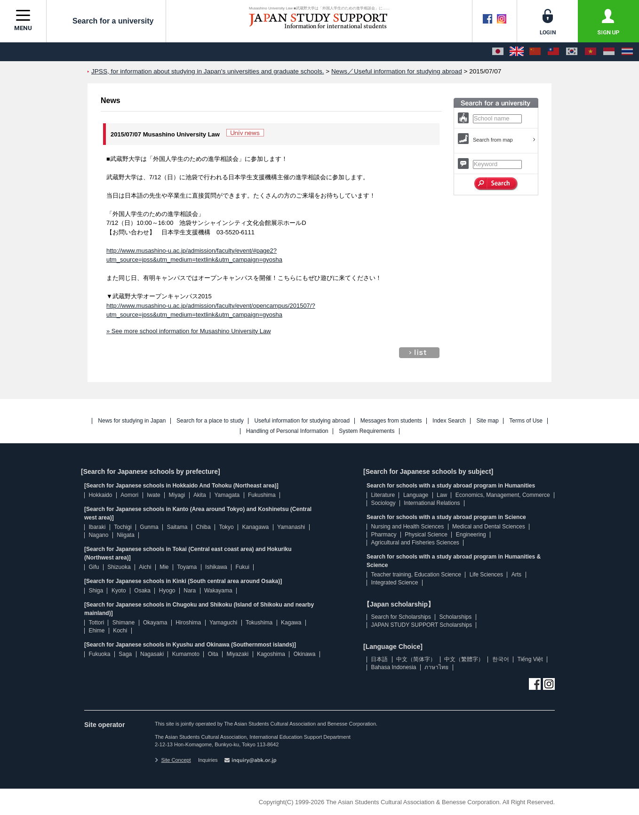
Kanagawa (255, 527)
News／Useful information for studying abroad (396, 71)
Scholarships (455, 617)
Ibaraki (96, 527)
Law (442, 495)
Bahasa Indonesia (393, 667)
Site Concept (173, 760)
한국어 (500, 659)
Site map (487, 421)
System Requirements (366, 431)
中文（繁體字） (464, 659)
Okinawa (305, 654)
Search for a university (106, 21)
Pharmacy (383, 534)
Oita (213, 654)
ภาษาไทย (436, 667)
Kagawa (291, 622)
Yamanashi (291, 527)
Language (415, 495)
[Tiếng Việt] (590, 52)
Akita (199, 495)
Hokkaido (100, 495)
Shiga (95, 590)
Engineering (471, 534)
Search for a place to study (210, 421)
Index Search (449, 421)
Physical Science (426, 534)
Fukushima (262, 495)
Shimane (123, 622)
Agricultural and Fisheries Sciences (415, 542)
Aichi (145, 567)
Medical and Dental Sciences (488, 526)
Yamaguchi (223, 622)
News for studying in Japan (132, 421)
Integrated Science (394, 582)
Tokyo (226, 527)
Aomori (129, 495)
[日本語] (498, 52)
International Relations (432, 503)
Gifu (93, 567)
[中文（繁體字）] (553, 52)
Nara (190, 590)
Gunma (149, 527)
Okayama (155, 622)
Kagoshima (271, 654)
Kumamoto (186, 654)
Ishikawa (216, 567)
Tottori (96, 622)
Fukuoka (99, 654)
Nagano (98, 535)
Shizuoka (118, 567)
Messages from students (391, 421)
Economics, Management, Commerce (502, 495)
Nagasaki (152, 654)
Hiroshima (188, 622)
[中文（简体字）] (535, 52)
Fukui (242, 567)
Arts (516, 574)
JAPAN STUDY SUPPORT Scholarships (421, 625)
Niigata (125, 535)
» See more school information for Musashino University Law (188, 331)
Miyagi (176, 495)
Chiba (203, 527)
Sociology (383, 503)
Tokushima (259, 622)
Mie (164, 567)
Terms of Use (526, 421)
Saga (125, 654)
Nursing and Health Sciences (407, 526)
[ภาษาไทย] (627, 52)
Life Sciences (486, 574)
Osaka (142, 590)
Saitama (177, 527)
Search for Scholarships (401, 617)
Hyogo (167, 590)
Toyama (187, 567)
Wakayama (218, 590)
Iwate (153, 495)
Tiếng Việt (530, 659)
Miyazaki (237, 654)
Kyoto (119, 590)
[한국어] (572, 52)
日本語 (379, 659)
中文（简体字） (416, 659)
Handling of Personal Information (287, 431)
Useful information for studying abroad (302, 421)
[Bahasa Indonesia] (609, 52)
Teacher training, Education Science (416, 574)
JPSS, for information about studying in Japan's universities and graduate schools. (207, 71)
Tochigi (122, 527)
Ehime (96, 630)
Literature (383, 495)
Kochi (120, 630)
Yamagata (227, 495)
